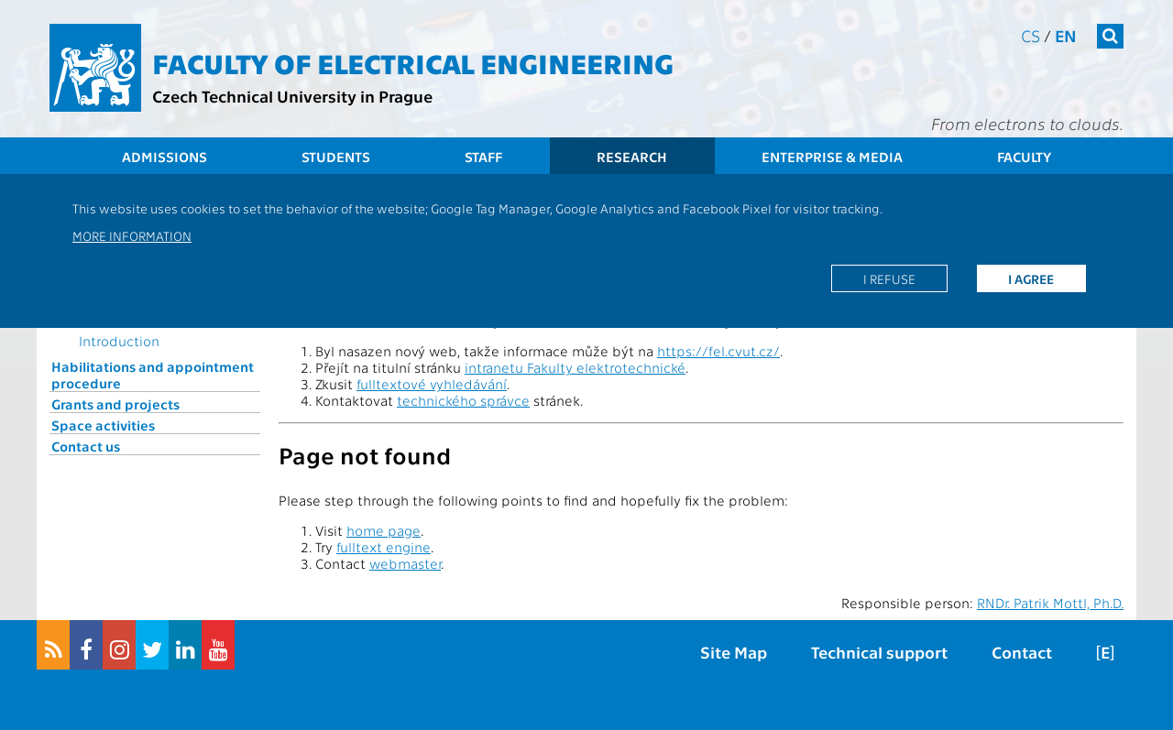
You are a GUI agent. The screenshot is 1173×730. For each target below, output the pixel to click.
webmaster (405, 563)
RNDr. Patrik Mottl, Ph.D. (1050, 602)
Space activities (103, 425)
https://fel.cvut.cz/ (718, 351)
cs (1030, 35)
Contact (1022, 651)
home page (383, 530)
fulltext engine (383, 547)
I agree (1031, 278)
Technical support (879, 651)
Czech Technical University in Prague (292, 95)
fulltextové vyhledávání (431, 384)
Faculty (1024, 156)
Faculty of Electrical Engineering (413, 62)
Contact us (85, 446)
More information (132, 235)
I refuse (889, 278)
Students (335, 156)
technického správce (463, 400)
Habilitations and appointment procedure (152, 374)
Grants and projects (115, 404)
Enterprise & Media (832, 156)
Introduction (119, 340)
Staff (483, 156)
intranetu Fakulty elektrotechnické (575, 367)
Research (632, 156)
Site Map (733, 651)
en (1066, 35)
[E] (1105, 651)
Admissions (164, 156)
